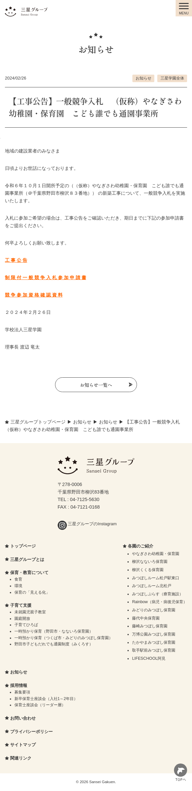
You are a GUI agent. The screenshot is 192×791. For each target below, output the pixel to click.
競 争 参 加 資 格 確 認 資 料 (34, 294)
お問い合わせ (23, 718)
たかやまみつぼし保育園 (153, 642)
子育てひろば (26, 624)
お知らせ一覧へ (96, 384)
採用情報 (18, 685)
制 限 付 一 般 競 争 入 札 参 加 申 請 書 (45, 277)
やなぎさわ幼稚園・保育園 (155, 553)
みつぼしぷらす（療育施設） (157, 594)
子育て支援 (20, 605)
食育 (18, 579)
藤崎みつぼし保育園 (149, 626)
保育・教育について (29, 572)
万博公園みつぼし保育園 (153, 634)
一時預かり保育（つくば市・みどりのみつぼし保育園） (63, 638)
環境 (18, 586)
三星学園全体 (172, 78)
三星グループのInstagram (87, 523)
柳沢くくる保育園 (147, 569)
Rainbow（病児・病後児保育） (159, 602)
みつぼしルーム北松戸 (151, 586)
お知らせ (143, 78)
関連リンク (20, 758)
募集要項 (22, 692)
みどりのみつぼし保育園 (153, 610)
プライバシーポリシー (31, 731)
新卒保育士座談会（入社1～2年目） (46, 698)
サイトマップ (23, 744)
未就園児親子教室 (30, 612)
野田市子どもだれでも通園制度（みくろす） (53, 644)
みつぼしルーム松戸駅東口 (155, 578)
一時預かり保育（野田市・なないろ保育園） (53, 631)
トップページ (23, 546)
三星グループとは (27, 559)
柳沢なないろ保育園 (149, 561)
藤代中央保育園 (146, 618)
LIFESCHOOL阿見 (148, 658)
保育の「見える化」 (32, 592)
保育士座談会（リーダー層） (40, 705)
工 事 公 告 (16, 260)
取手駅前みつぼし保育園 (153, 650)
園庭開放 (22, 618)
